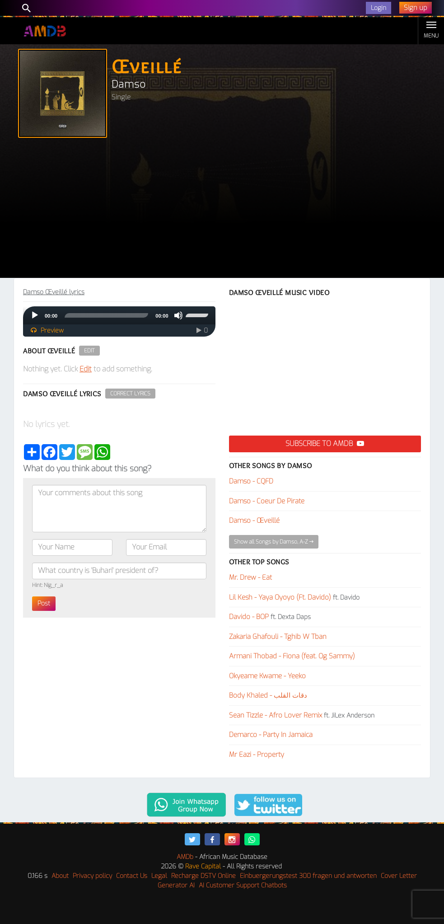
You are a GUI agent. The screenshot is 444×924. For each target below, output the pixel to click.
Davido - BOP (249, 616)
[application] (119, 315)
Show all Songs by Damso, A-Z (273, 541)
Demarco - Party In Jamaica (271, 734)
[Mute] (178, 315)
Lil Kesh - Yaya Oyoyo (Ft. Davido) (280, 597)
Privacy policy (92, 876)
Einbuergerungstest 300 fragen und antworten (308, 876)
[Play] (34, 315)
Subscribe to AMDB (324, 443)
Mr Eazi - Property (256, 754)
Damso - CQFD (251, 481)
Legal (159, 876)
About (60, 876)
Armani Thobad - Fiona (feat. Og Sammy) (292, 656)
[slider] (106, 315)
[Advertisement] (222, 210)
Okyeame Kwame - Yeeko (267, 675)
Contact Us (131, 876)
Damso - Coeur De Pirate (266, 501)
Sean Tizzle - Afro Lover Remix (275, 715)
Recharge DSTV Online (203, 876)
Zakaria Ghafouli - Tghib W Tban (278, 636)
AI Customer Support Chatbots (243, 885)
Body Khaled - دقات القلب (268, 695)
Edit (89, 350)
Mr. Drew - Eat (250, 577)
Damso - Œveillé (254, 520)
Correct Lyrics (130, 393)
